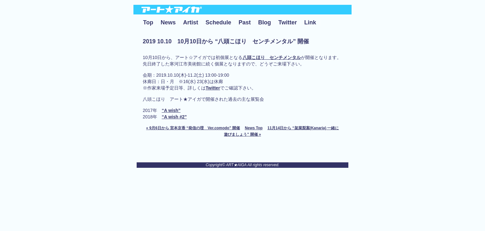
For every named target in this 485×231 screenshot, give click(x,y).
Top (148, 22)
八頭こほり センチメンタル (271, 57)
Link (310, 22)
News (168, 22)
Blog (264, 22)
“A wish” (171, 110)
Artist (190, 22)
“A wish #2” (174, 116)
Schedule (218, 22)
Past (245, 22)
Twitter (287, 22)
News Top (253, 128)
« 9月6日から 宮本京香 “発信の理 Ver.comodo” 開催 (193, 128)
